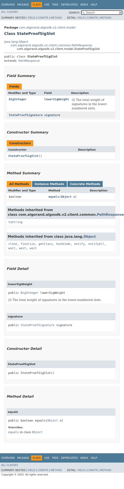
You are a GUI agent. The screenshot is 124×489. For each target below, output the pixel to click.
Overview (8, 4)
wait (11, 248)
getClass (45, 244)
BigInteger (18, 99)
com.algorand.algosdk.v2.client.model (47, 27)
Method (56, 17)
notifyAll (96, 244)
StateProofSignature (26, 115)
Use (46, 4)
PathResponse (29, 60)
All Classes (9, 11)
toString (15, 222)
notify (79, 244)
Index (84, 4)
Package (23, 4)
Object (66, 196)
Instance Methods (49, 184)
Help (94, 4)
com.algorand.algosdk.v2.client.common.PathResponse (51, 45)
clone (12, 244)
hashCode (63, 244)
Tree (55, 4)
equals (54, 196)
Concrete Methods (85, 184)
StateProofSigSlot (23, 156)
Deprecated (69, 4)
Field (31, 17)
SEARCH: (74, 12)
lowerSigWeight (56, 99)
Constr (43, 17)
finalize (28, 244)
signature (52, 115)
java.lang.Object (16, 41)
